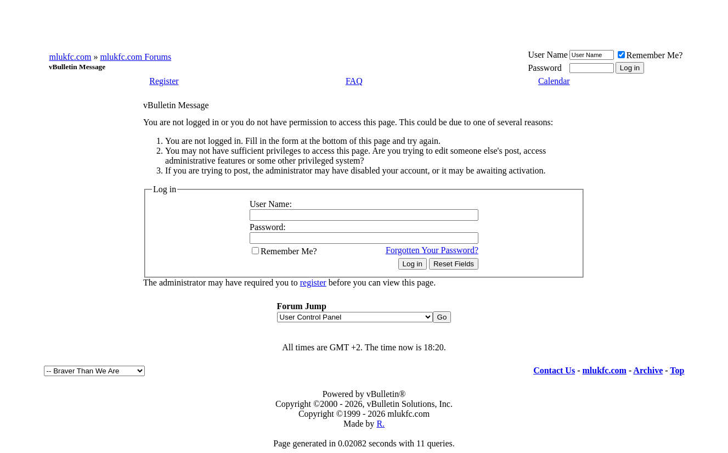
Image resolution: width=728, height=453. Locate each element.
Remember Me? (650, 55)
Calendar (554, 81)
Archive (648, 370)
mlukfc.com (70, 56)
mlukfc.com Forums (135, 56)
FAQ (354, 81)
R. (380, 423)
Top (677, 370)
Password (544, 67)
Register (163, 81)
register (313, 282)
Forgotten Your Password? (432, 250)
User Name (547, 54)
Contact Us (554, 370)
